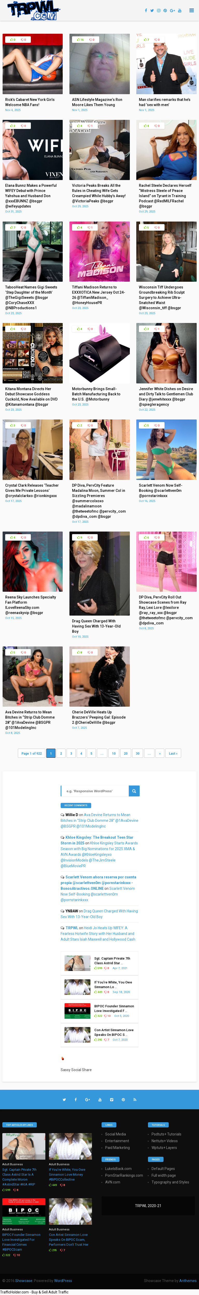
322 (98, 1016)
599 (98, 968)
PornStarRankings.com (124, 1175)
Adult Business (12, 1164)
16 (80, 40)
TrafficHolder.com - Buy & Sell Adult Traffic (34, 1292)
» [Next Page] (160, 753)
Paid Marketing (117, 1148)
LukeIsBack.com (118, 1169)
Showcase (23, 1281)
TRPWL (72, 928)
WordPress (63, 1281)
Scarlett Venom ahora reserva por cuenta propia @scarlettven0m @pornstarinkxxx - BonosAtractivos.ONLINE (98, 883)
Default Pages (163, 1169)
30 (137, 753)
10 (114, 753)
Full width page (164, 1175)
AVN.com (112, 1182)
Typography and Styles (170, 1182)
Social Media (115, 1134)
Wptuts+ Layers (164, 1148)
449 (98, 992)
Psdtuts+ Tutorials (166, 1134)
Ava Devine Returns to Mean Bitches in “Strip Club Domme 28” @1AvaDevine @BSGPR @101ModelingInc (99, 820)
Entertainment (117, 1141)
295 (98, 1040)
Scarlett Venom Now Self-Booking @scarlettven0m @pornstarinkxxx (98, 894)
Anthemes (188, 1281)
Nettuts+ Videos (165, 1141)
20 (125, 753)
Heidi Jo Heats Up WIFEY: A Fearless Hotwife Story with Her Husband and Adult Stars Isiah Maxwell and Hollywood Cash (98, 933)
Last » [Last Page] (173, 753)
